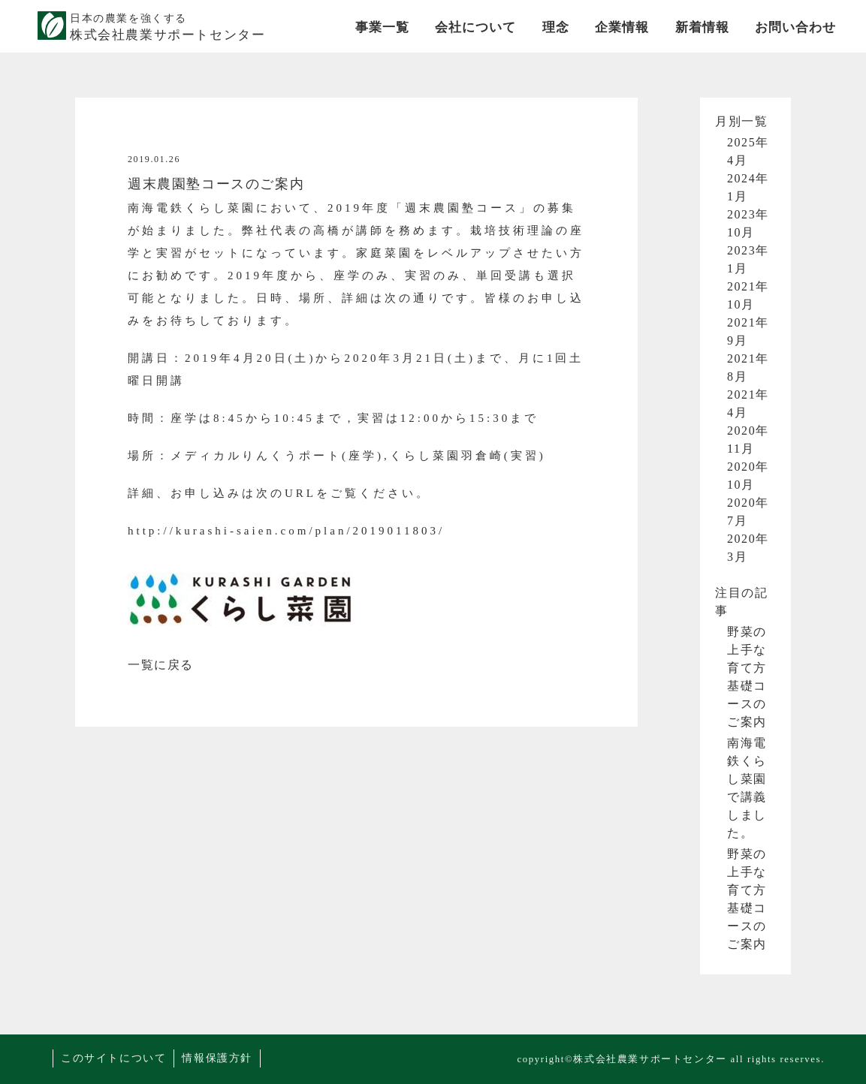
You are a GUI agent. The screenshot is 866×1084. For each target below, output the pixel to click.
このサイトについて (113, 1058)
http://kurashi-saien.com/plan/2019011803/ (286, 531)
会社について (475, 27)
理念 (555, 27)
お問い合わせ (795, 27)
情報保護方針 (217, 1058)
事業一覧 (382, 27)
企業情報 (622, 27)
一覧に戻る (161, 664)
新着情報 (702, 27)
